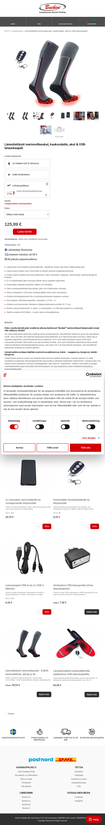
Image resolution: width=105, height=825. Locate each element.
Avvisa (19, 447)
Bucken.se (26, 797)
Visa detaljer (89, 438)
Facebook (79, 797)
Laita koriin (25, 231)
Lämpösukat (17, 31)
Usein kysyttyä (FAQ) (26, 772)
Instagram (79, 801)
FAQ (79, 786)
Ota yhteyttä (26, 786)
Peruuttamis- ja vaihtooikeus (26, 775)
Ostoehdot (79, 772)
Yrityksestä (78, 775)
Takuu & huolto (26, 779)
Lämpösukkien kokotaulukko (18, 203)
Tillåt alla (85, 447)
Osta (47, 526)
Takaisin (9, 714)
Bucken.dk (26, 804)
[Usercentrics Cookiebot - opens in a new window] (88, 375)
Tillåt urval (52, 447)
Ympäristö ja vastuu (79, 779)
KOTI (7, 31)
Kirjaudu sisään (65, 24)
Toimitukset (26, 783)
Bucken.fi (26, 808)
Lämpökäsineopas (78, 783)
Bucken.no (26, 801)
